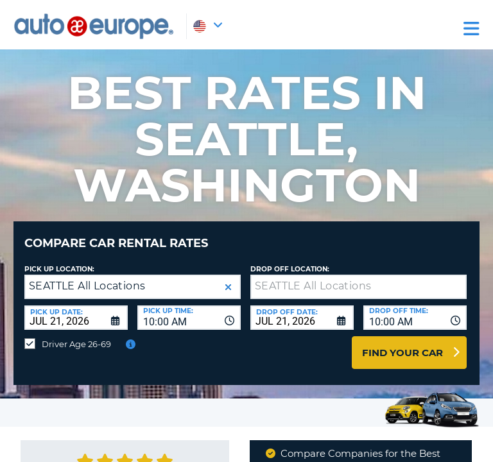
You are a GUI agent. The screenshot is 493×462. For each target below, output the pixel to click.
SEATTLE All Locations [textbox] (87, 286)
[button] (228, 287)
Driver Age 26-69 (76, 344)
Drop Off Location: (289, 269)
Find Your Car (402, 352)
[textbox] (358, 287)
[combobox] (189, 318)
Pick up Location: (59, 269)
